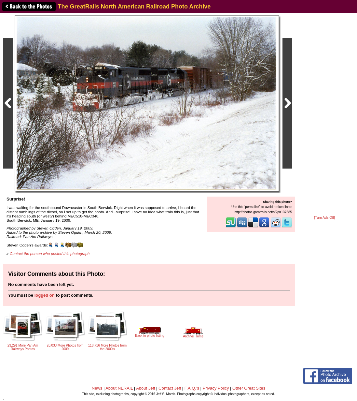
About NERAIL (119, 388)
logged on (44, 295)
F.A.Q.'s (192, 388)
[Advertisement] (324, 115)
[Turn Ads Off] (324, 217)
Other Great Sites (248, 388)
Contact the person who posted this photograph (50, 253)
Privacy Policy (216, 388)
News (97, 388)
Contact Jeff (169, 388)
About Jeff (145, 388)
